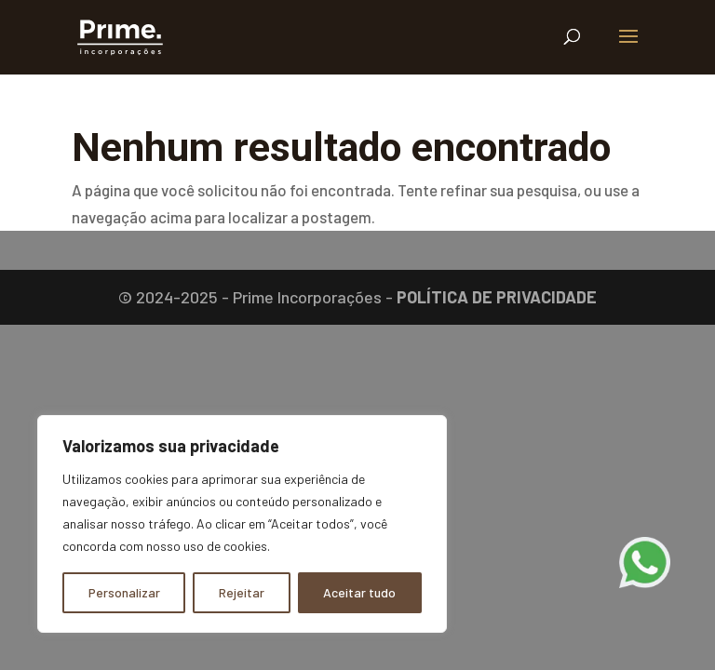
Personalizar (124, 592)
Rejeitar (241, 592)
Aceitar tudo (359, 592)
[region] (242, 524)
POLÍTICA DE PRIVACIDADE (497, 297)
